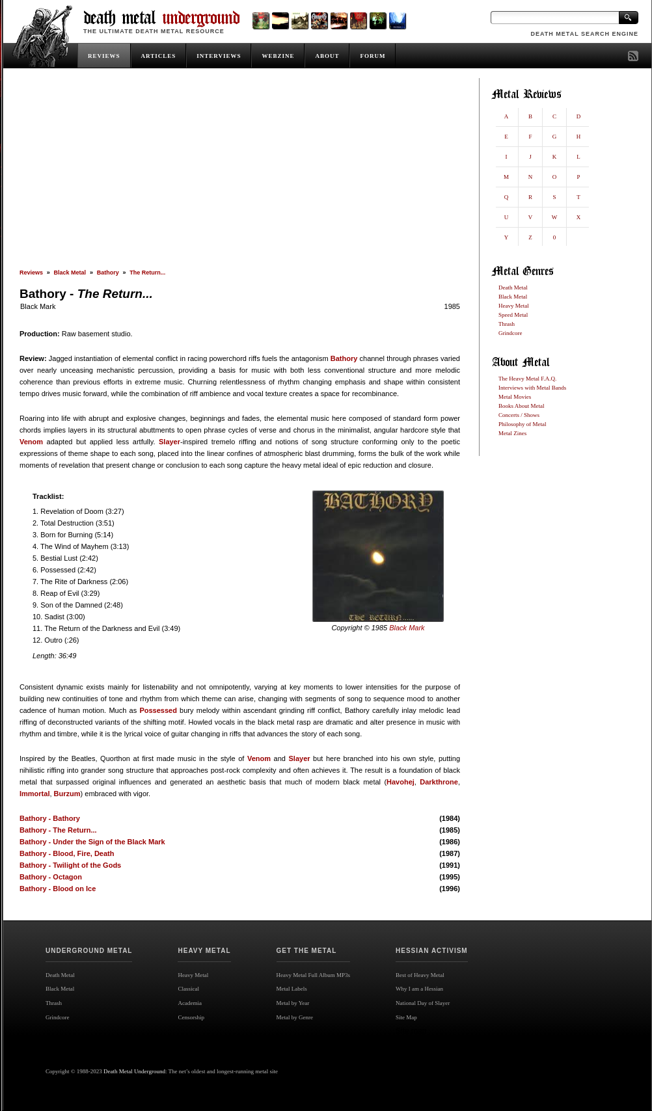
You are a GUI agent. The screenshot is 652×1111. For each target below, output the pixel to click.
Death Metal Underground (134, 1071)
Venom (31, 442)
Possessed (157, 710)
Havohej (400, 782)
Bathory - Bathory (50, 818)
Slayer (169, 442)
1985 (452, 306)
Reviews (31, 272)
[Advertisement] (240, 174)
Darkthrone (439, 782)
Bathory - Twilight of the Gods (70, 865)
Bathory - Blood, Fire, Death (67, 853)
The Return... (147, 272)
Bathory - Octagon (51, 877)
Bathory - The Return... (58, 830)
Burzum (67, 793)
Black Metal (70, 272)
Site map (411, 1031)
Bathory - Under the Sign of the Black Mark (92, 842)
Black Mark (37, 306)
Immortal (34, 793)
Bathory (108, 272)
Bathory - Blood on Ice (58, 888)
